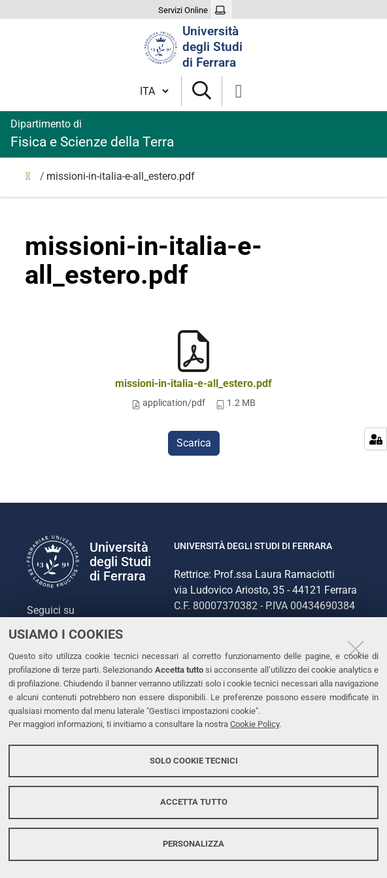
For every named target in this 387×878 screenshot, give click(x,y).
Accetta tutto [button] (193, 802)
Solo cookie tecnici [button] (194, 761)
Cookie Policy (254, 724)
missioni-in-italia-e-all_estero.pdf (193, 383)
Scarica (194, 443)
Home (31, 179)
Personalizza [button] (193, 844)
